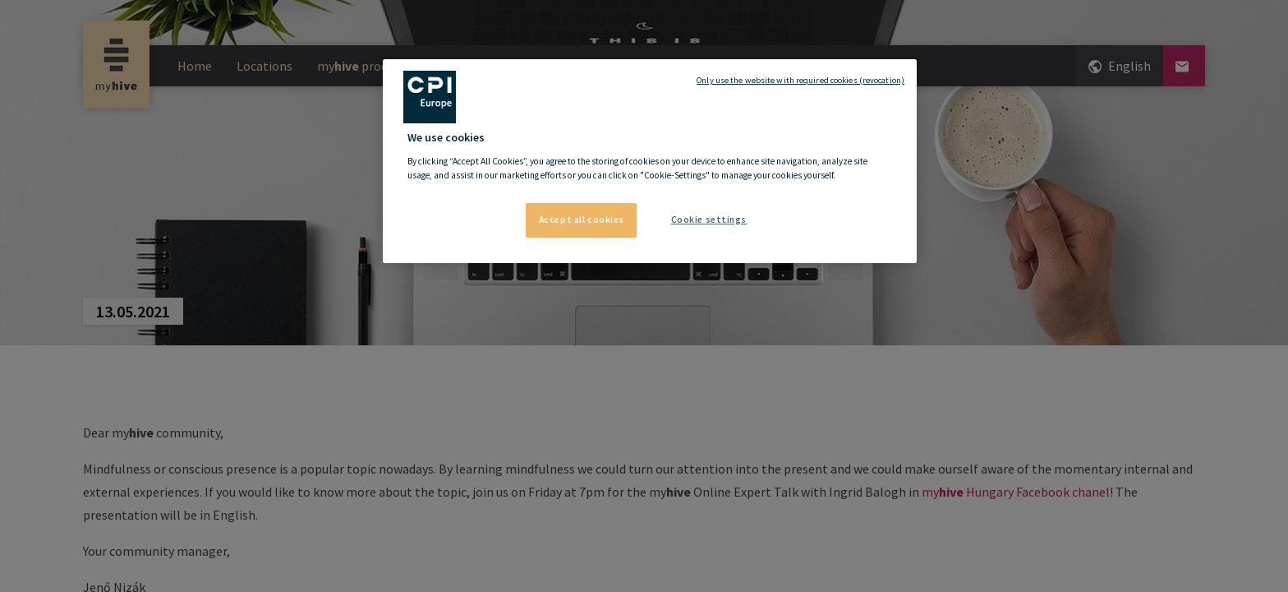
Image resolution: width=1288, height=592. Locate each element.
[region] (650, 161)
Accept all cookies (581, 219)
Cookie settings (709, 219)
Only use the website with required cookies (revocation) (800, 80)
